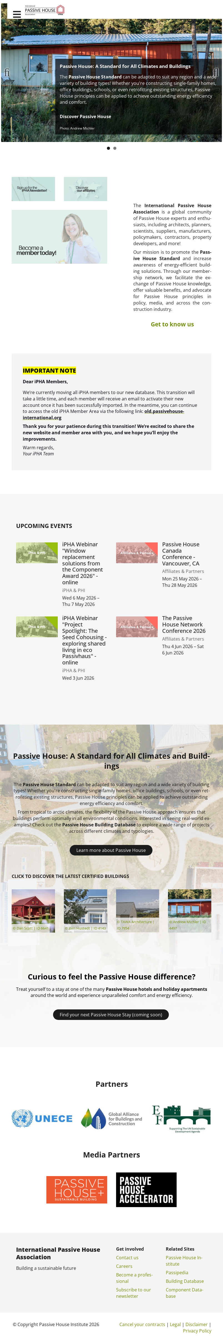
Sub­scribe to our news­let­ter (133, 1293)
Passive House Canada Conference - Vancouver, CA (180, 554)
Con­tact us (127, 1258)
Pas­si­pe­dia (177, 1273)
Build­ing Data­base (185, 1281)
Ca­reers (124, 1266)
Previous (9, 72)
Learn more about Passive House (111, 850)
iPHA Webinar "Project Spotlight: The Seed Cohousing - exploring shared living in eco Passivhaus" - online (84, 640)
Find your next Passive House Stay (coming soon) (111, 1015)
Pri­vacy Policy (197, 1331)
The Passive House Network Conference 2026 (184, 624)
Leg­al (175, 1324)
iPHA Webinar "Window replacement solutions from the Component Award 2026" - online (82, 563)
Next (213, 72)
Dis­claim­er (197, 1324)
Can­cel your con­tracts (142, 1324)
